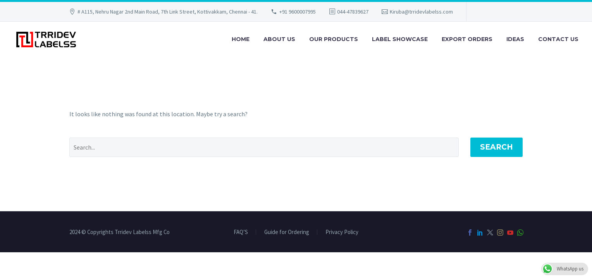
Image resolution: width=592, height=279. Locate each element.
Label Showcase (400, 39)
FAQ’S (241, 232)
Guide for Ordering (286, 232)
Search (496, 147)
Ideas (515, 39)
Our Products (333, 39)
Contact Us (558, 39)
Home (241, 39)
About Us (279, 39)
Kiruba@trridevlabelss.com (421, 11)
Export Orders (467, 39)
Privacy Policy (341, 232)
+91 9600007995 (297, 11)
